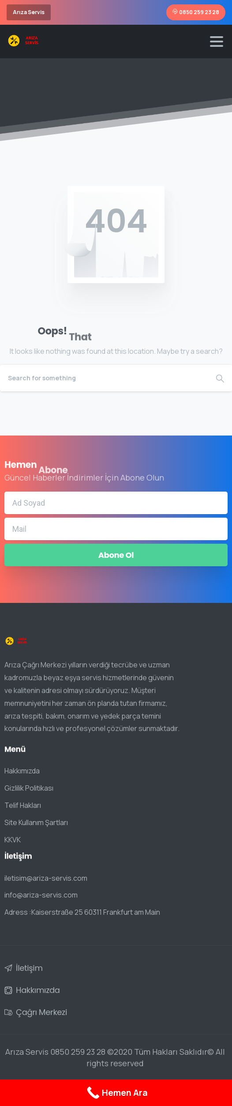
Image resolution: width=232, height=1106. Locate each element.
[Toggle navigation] (216, 41)
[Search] (104, 378)
